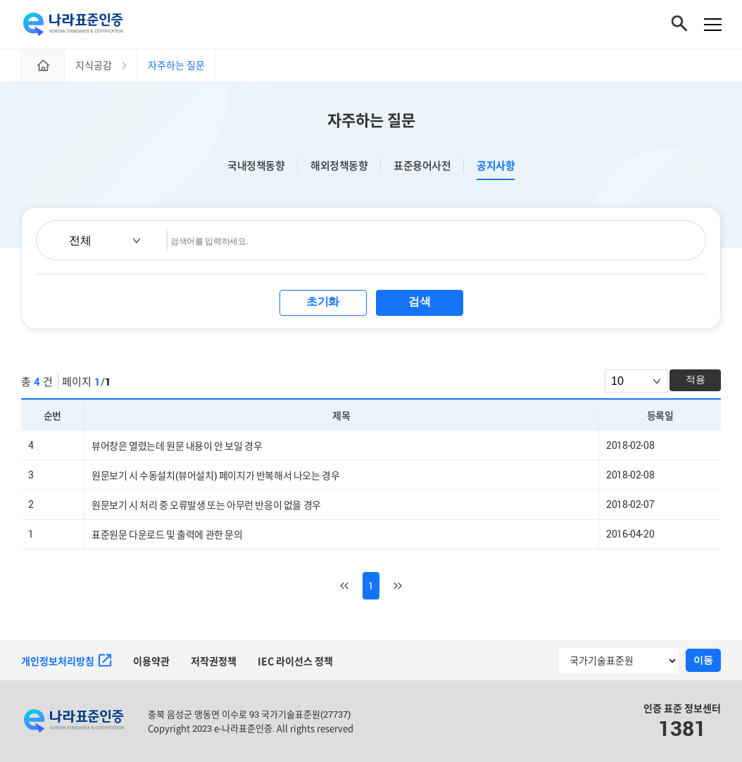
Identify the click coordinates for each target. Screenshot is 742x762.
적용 (695, 380)
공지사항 (496, 166)
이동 (703, 660)
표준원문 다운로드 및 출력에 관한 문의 (167, 535)
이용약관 (151, 661)
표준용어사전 (422, 166)
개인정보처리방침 (66, 661)
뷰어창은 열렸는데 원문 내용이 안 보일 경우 (177, 446)
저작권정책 (214, 661)
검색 (419, 302)
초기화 (322, 302)
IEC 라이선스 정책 (295, 661)
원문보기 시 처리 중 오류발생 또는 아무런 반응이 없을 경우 (206, 505)
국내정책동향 (255, 166)
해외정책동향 (338, 166)
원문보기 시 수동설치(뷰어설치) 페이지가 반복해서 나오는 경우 (215, 476)
